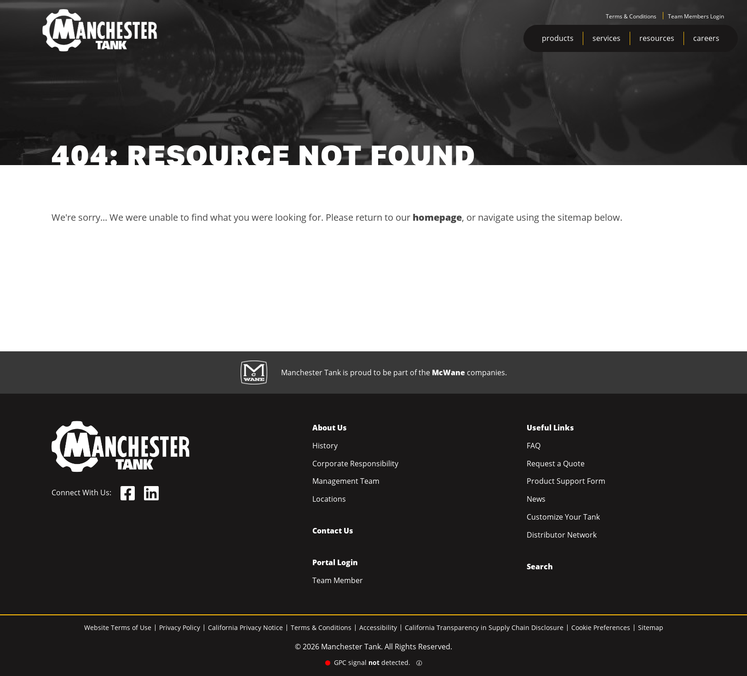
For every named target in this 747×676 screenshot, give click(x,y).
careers (706, 38)
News (536, 499)
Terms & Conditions (631, 16)
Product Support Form (566, 481)
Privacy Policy (179, 627)
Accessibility (378, 627)
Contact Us (332, 531)
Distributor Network (562, 535)
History (325, 446)
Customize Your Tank (563, 517)
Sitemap (650, 627)
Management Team (345, 481)
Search (540, 566)
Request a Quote (556, 463)
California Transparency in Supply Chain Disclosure (484, 627)
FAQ (533, 446)
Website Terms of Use (117, 627)
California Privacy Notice (245, 627)
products (558, 38)
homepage (437, 217)
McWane (448, 372)
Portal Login (335, 562)
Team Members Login (696, 16)
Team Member (337, 580)
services (606, 38)
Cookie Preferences (600, 627)
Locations (329, 499)
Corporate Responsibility (355, 463)
